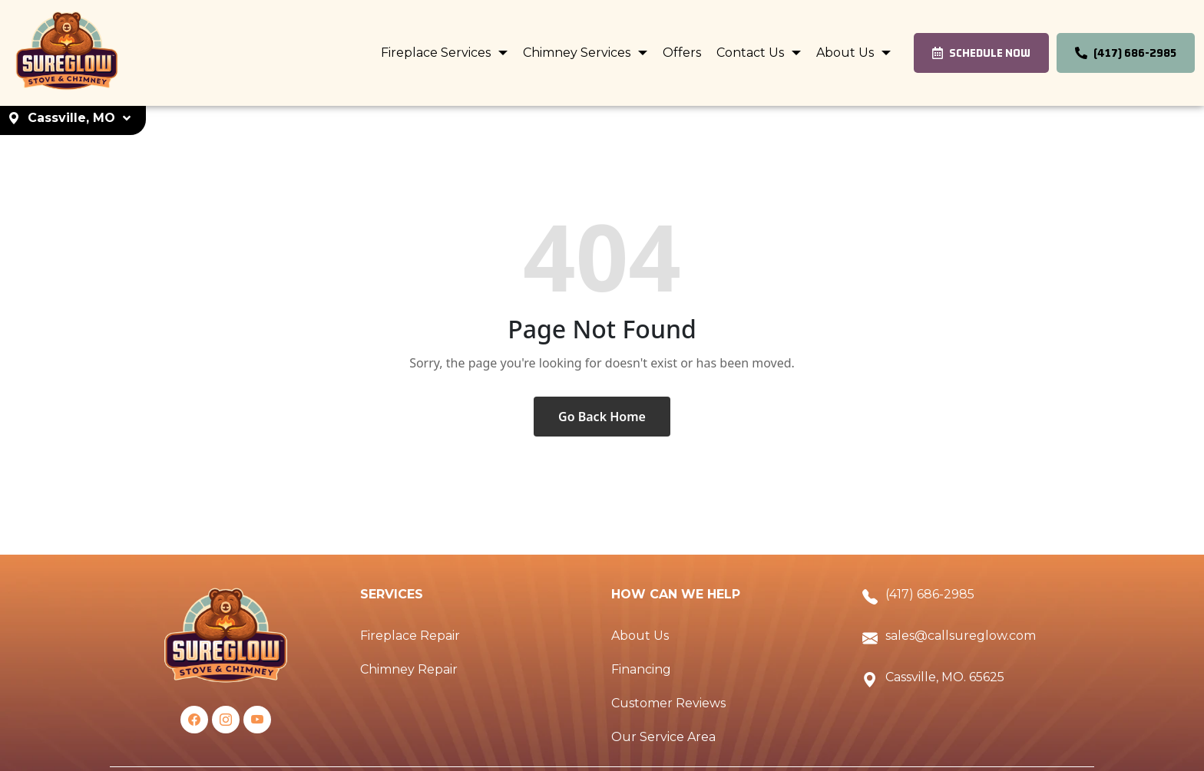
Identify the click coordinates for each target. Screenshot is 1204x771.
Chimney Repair (409, 669)
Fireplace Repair (410, 635)
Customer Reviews (668, 703)
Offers (682, 52)
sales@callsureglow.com (960, 635)
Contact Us (751, 52)
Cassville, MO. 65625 (944, 677)
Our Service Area (663, 737)
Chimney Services (578, 52)
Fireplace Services (437, 52)
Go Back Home (602, 416)
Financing (641, 669)
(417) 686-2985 (929, 594)
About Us (846, 52)
